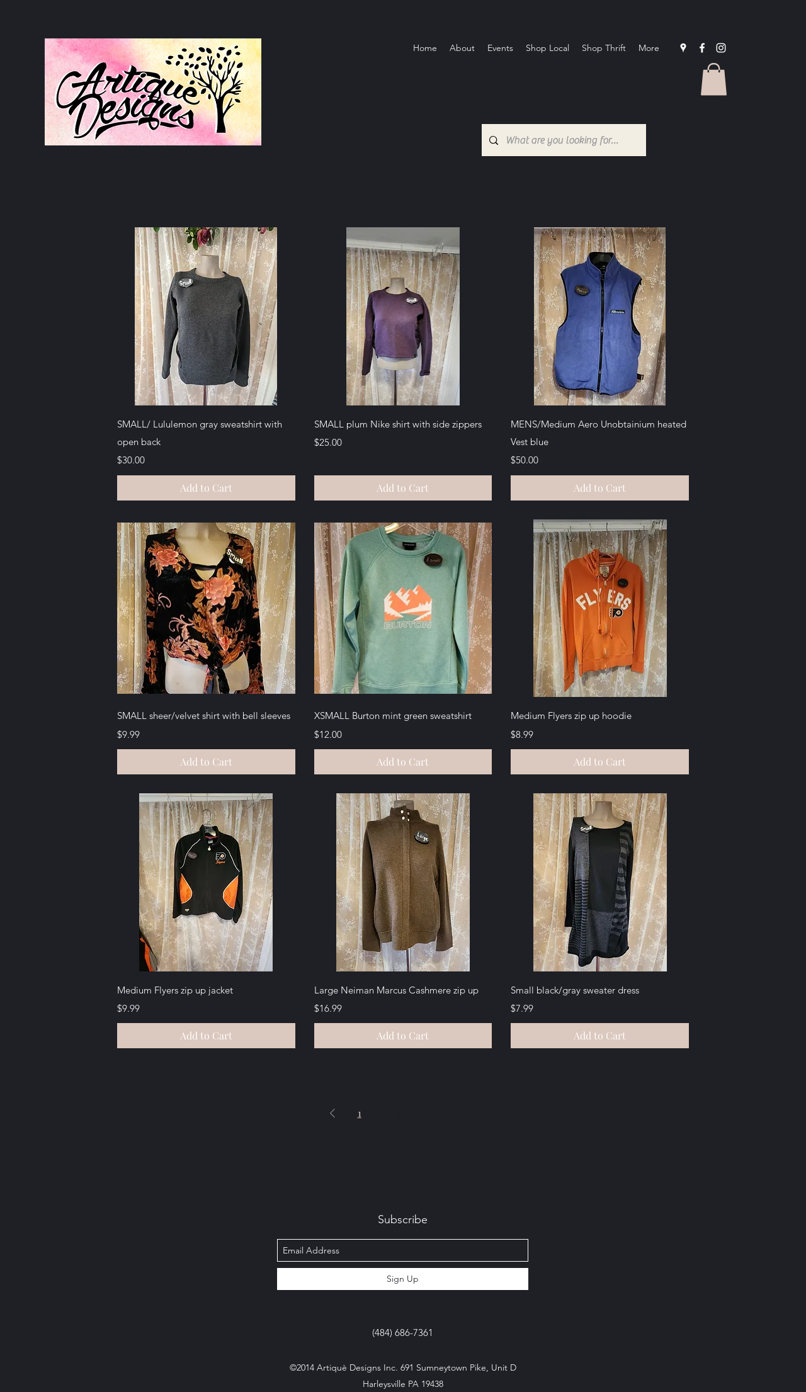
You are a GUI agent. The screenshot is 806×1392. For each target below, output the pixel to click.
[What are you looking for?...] (563, 140)
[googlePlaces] (683, 48)
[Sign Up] (402, 1279)
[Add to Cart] (206, 488)
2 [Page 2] (379, 1112)
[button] (713, 79)
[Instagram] (721, 48)
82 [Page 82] (444, 1112)
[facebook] (702, 48)
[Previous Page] (332, 1113)
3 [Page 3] (399, 1112)
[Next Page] (474, 1113)
